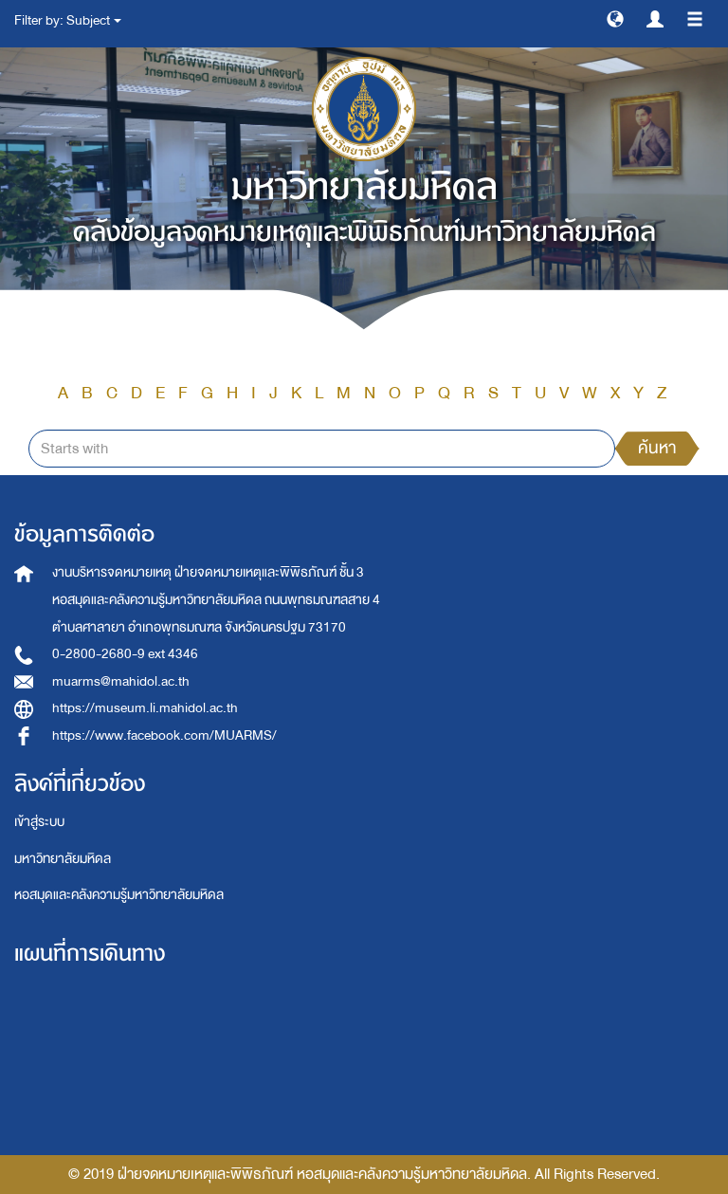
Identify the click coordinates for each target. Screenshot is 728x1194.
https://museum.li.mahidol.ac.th (145, 708)
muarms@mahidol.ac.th (121, 681)
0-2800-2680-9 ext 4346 (125, 654)
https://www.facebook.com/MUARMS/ (164, 735)
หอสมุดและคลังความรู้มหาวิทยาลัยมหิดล (119, 895)
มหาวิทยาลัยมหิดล (62, 859)
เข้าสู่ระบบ (39, 822)
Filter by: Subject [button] (67, 20)
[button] (615, 18)
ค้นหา (657, 448)
